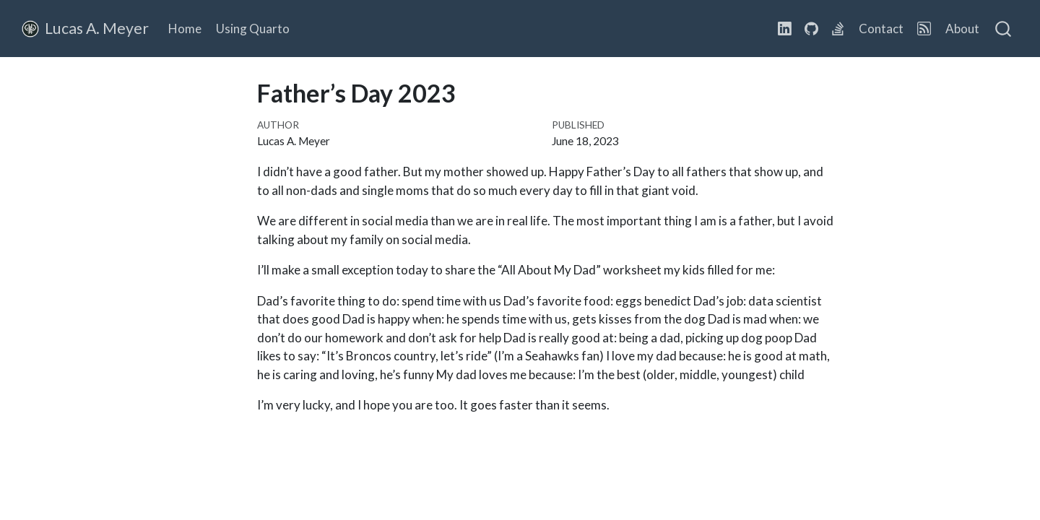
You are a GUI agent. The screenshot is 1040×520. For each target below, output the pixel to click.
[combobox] (1003, 29)
